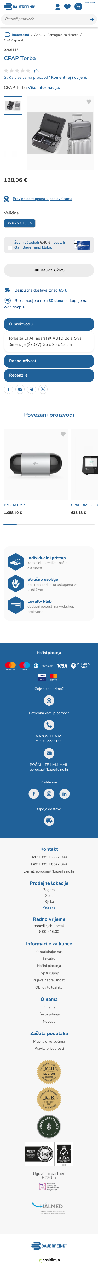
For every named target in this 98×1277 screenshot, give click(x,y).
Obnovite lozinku (49, 987)
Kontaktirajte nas (49, 951)
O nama (49, 1007)
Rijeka (49, 901)
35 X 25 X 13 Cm (20, 223)
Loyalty (49, 958)
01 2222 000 (52, 741)
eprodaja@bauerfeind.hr (49, 769)
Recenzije (18, 375)
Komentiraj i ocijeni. (68, 77)
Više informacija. (44, 87)
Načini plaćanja (49, 965)
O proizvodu (21, 324)
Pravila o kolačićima (49, 1041)
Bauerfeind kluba (36, 247)
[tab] (49, 324)
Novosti (49, 1021)
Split (49, 895)
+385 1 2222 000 (53, 857)
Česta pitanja (49, 1014)
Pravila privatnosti (49, 1048)
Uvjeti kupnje (49, 973)
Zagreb (49, 889)
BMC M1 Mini (15, 505)
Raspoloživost (22, 361)
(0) (36, 71)
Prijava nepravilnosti (49, 980)
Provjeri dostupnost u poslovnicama (42, 198)
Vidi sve (49, 907)
